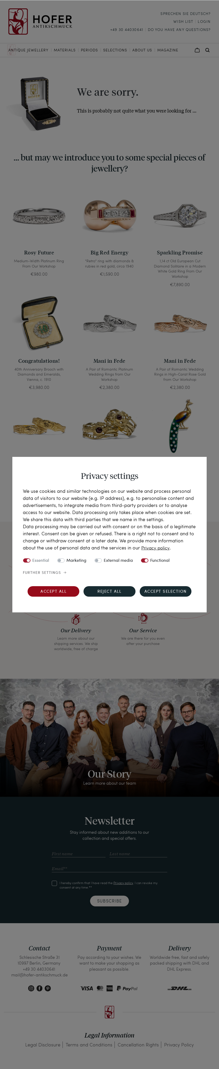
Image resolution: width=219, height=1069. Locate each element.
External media (118, 561)
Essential (40, 561)
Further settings (42, 573)
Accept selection (165, 592)
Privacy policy (156, 547)
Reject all (109, 592)
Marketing (76, 561)
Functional (160, 561)
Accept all (53, 592)
